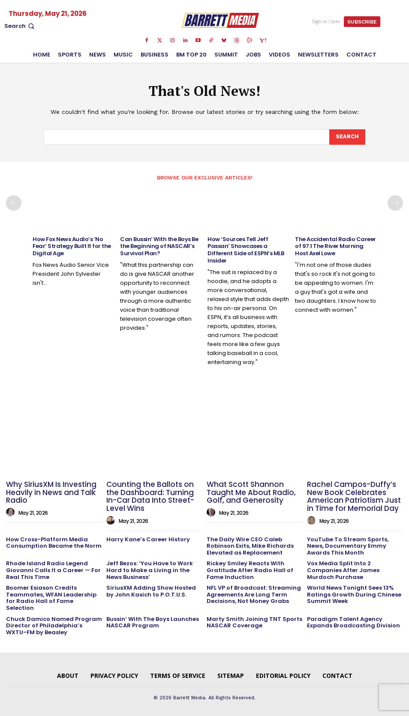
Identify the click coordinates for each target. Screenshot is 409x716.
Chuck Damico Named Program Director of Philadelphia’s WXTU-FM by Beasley (54, 625)
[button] (20, 26)
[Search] (347, 137)
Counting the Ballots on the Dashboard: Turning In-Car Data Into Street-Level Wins (150, 496)
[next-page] (395, 203)
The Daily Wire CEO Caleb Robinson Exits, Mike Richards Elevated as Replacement (250, 546)
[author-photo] (11, 512)
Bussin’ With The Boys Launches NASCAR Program (152, 622)
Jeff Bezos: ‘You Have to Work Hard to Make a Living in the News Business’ (149, 570)
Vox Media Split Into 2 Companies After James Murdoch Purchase (343, 570)
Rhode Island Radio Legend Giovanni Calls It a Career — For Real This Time (53, 570)
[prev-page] (13, 203)
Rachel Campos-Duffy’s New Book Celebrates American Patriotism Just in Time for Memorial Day (354, 496)
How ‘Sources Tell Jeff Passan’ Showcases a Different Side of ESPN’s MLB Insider (246, 250)
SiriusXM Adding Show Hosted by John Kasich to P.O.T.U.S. (151, 591)
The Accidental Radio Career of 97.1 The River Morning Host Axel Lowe (335, 246)
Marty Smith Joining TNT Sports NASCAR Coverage (254, 622)
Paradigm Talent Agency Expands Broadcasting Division (353, 622)
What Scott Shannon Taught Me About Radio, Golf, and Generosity (251, 492)
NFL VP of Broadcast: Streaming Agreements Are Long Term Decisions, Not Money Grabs (254, 594)
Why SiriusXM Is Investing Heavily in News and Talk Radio (51, 492)
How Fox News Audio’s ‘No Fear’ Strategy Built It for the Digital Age (72, 246)
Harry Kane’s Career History (148, 539)
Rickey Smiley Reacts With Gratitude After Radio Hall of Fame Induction (250, 570)
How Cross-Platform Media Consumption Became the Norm (54, 542)
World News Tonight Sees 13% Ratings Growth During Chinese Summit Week (354, 594)
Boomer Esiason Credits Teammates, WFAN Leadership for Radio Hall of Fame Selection (51, 598)
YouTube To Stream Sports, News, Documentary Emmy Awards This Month (347, 546)
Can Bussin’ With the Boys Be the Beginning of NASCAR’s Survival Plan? (159, 246)
